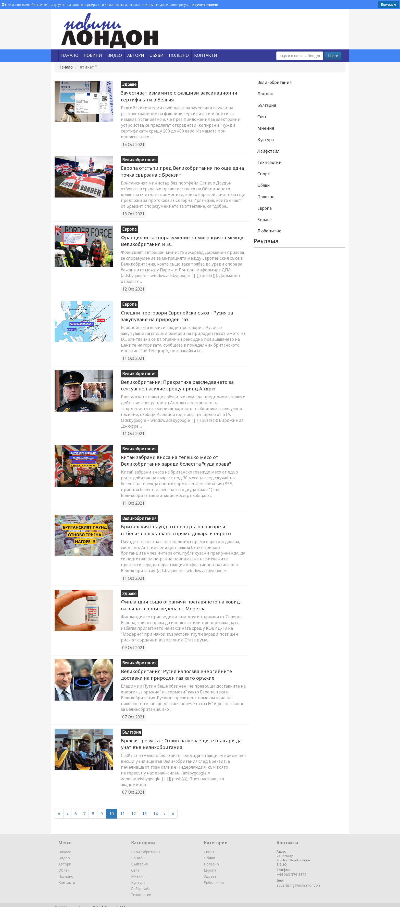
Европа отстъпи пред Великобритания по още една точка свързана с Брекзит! (177, 170)
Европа (264, 208)
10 (111, 808)
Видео (64, 852)
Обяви (263, 185)
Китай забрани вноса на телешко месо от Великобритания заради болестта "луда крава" (172, 457)
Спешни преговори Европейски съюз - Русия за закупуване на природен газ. (171, 314)
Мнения (265, 128)
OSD (122, 902)
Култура (265, 139)
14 (155, 808)
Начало (65, 67)
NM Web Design (103, 902)
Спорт (263, 174)
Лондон (265, 94)
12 (133, 808)
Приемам (388, 4)
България (266, 105)
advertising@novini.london (298, 879)
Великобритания (274, 82)
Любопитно (269, 231)
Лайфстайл (268, 151)
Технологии (269, 162)
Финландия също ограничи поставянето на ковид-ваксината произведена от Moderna (175, 601)
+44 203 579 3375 (291, 869)
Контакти (66, 877)
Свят (262, 117)
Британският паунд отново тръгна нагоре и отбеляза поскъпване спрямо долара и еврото (179, 526)
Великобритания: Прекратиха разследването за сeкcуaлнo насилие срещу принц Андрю (173, 383)
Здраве (264, 219)
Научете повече (205, 5)
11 (122, 808)
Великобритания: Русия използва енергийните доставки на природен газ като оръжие (182, 670)
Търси (333, 55)
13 (144, 808)
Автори (64, 858)
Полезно (265, 197)
